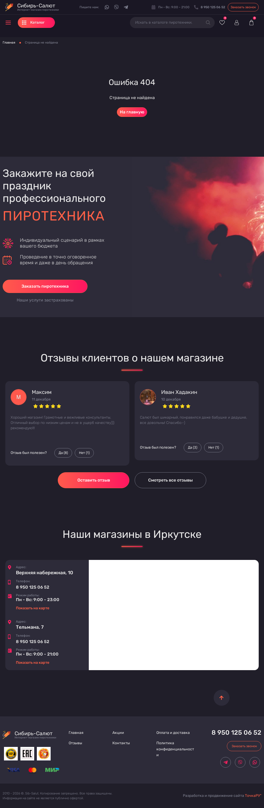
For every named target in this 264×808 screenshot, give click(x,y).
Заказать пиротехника (45, 286)
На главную (132, 111)
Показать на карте (32, 608)
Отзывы (75, 743)
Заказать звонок (243, 7)
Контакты (121, 743)
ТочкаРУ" (253, 795)
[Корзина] (251, 23)
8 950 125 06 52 (32, 587)
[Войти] (236, 23)
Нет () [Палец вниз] (84, 453)
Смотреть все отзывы (170, 480)
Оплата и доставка (173, 732)
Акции (118, 732)
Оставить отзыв (93, 480)
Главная (9, 42)
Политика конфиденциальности (175, 749)
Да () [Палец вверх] (63, 453)
